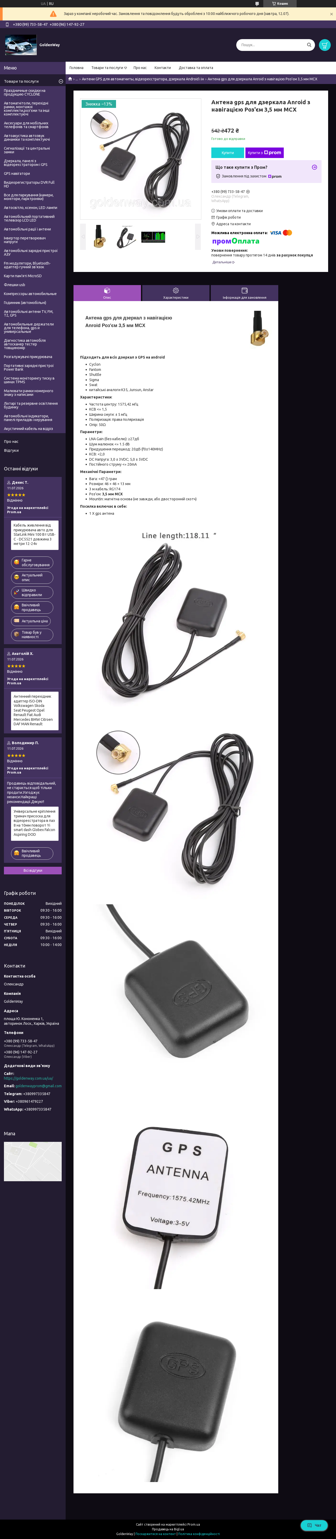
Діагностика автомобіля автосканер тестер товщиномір (25, 344)
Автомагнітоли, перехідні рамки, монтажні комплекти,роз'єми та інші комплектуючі (26, 108)
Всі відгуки (33, 870)
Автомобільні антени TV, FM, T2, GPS (28, 313)
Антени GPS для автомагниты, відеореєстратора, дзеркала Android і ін (143, 79)
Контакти (163, 68)
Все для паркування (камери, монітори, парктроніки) (29, 197)
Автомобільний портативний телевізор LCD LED (29, 218)
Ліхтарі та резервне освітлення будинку (31, 405)
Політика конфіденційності (199, 1534)
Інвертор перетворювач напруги (25, 240)
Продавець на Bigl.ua (168, 1529)
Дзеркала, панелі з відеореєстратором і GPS (26, 163)
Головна (76, 68)
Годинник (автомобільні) (25, 303)
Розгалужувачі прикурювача (28, 357)
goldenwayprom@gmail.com (38, 1086)
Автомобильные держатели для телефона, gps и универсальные (29, 328)
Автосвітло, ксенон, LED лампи (30, 208)
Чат (314, 1525)
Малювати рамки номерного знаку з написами (28, 393)
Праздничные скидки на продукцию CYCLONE (24, 92)
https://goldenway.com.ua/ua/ (28, 1078)
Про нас (140, 68)
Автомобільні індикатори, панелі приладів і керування (28, 418)
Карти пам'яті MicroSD (23, 276)
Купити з (264, 152)
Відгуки (11, 450)
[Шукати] (309, 45)
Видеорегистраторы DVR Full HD (29, 184)
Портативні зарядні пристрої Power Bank (29, 367)
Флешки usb (14, 285)
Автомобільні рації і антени (27, 229)
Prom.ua (193, 1524)
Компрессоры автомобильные (30, 294)
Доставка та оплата (196, 68)
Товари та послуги (107, 68)
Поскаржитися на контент (155, 1534)
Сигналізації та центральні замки (27, 150)
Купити (228, 153)
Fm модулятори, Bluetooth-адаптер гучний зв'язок (27, 265)
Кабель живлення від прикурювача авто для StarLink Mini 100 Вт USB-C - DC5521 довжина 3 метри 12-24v (35, 534)
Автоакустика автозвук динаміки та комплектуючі (27, 137)
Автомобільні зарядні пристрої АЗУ (31, 252)
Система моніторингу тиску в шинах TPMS (29, 380)
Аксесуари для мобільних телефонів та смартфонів (26, 125)
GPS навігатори (17, 173)
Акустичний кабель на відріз (28, 429)
